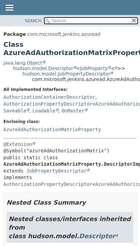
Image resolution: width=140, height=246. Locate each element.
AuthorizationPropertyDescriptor (47, 104)
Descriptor (97, 236)
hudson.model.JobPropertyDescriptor (66, 74)
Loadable (43, 110)
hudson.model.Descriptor (43, 68)
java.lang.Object (22, 63)
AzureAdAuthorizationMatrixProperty (52, 129)
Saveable (14, 110)
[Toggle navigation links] (9, 8)
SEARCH (33, 20)
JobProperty (94, 68)
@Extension (17, 144)
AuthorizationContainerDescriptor (49, 97)
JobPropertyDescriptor (56, 171)
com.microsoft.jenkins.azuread (63, 34)
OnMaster (73, 110)
